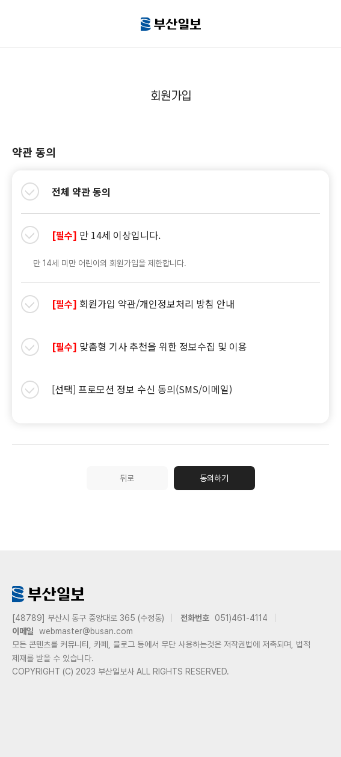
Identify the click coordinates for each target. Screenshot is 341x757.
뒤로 (127, 478)
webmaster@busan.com (86, 631)
